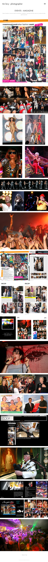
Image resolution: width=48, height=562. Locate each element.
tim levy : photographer (12, 3)
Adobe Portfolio (26, 560)
